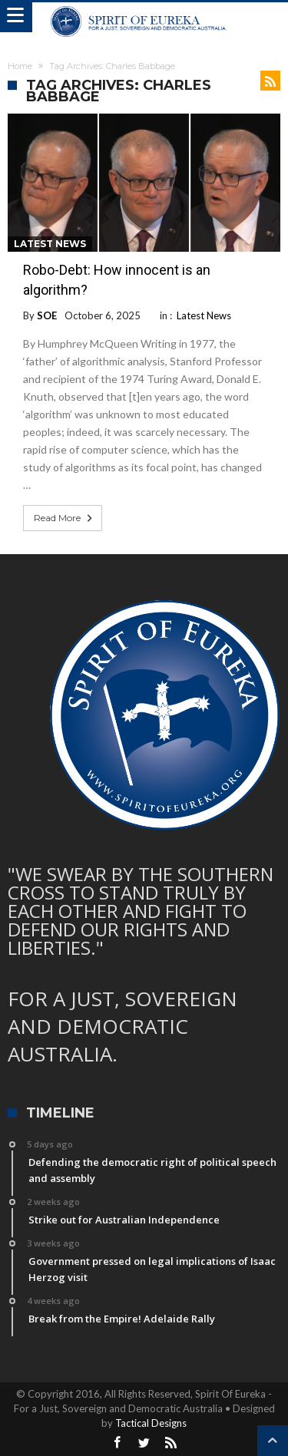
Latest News (50, 243)
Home (20, 66)
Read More (64, 518)
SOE (47, 315)
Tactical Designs (151, 1423)
